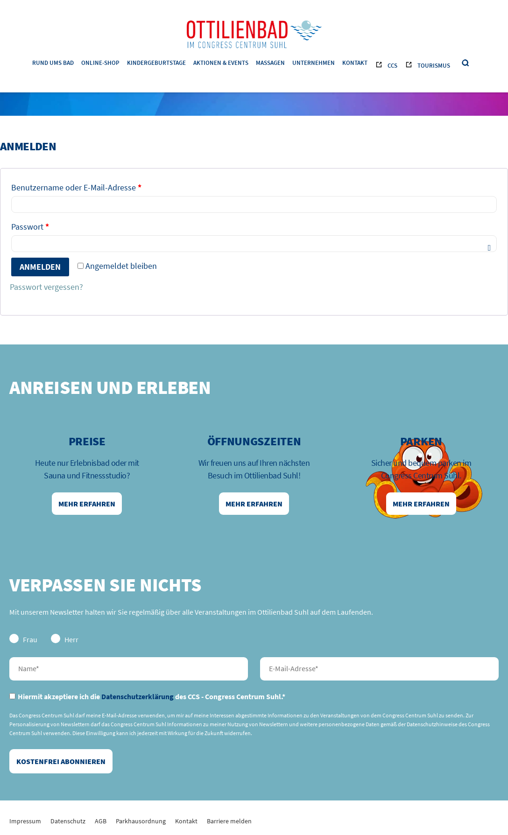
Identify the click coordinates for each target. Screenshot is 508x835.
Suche (466, 63)
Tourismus (433, 66)
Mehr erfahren (86, 503)
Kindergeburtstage (156, 63)
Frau (23, 639)
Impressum (25, 821)
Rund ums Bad (53, 63)
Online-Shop (100, 63)
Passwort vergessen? (46, 286)
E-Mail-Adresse (379, 669)
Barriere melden (229, 821)
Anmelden (40, 266)
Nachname (128, 669)
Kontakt (354, 63)
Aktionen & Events (220, 63)
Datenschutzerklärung (137, 696)
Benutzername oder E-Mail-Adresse (76, 187)
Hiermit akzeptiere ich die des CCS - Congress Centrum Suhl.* (147, 696)
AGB (100, 821)
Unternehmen (313, 63)
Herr (64, 639)
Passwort (30, 226)
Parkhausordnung (141, 821)
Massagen (270, 63)
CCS (392, 66)
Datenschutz (67, 821)
